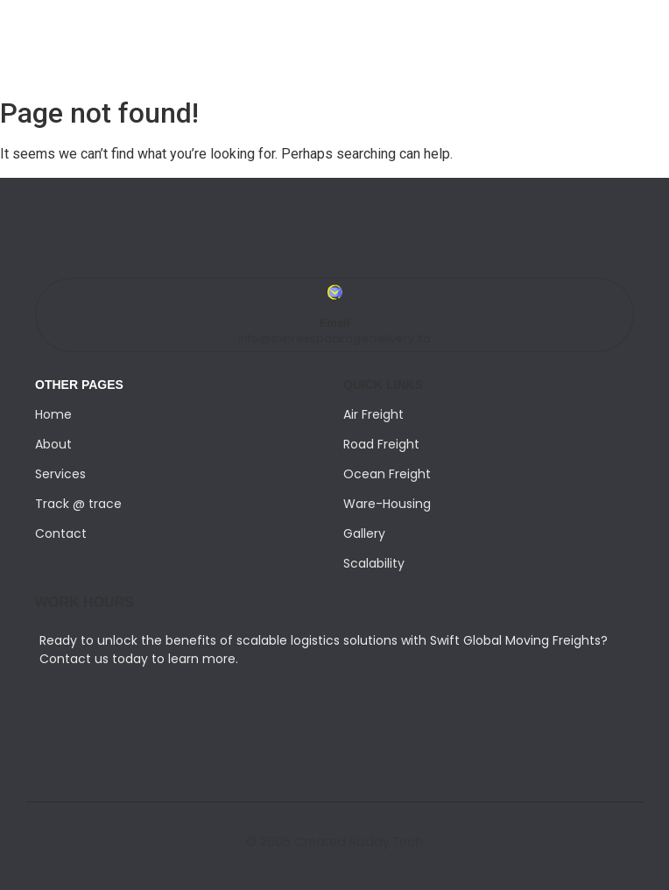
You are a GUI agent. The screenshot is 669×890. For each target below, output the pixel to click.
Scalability (374, 563)
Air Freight (373, 414)
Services (60, 474)
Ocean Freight (387, 474)
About (53, 444)
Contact (61, 533)
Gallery (364, 533)
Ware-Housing (387, 503)
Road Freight (381, 444)
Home (53, 414)
